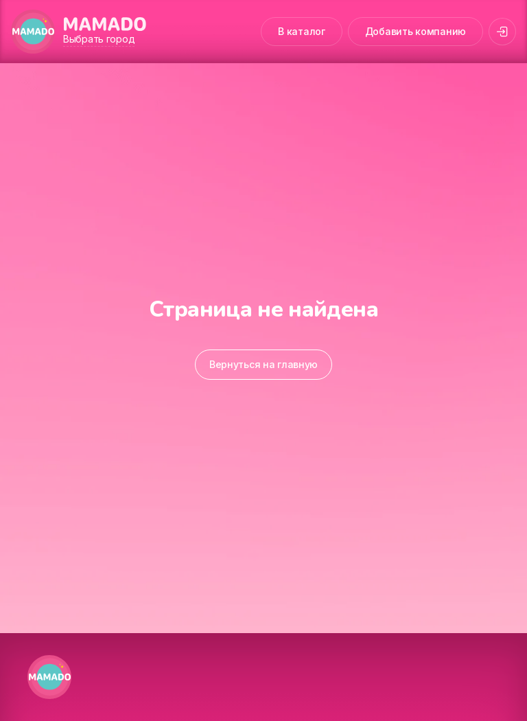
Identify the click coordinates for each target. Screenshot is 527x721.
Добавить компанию (415, 31)
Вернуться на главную (263, 364)
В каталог (301, 31)
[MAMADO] (33, 32)
